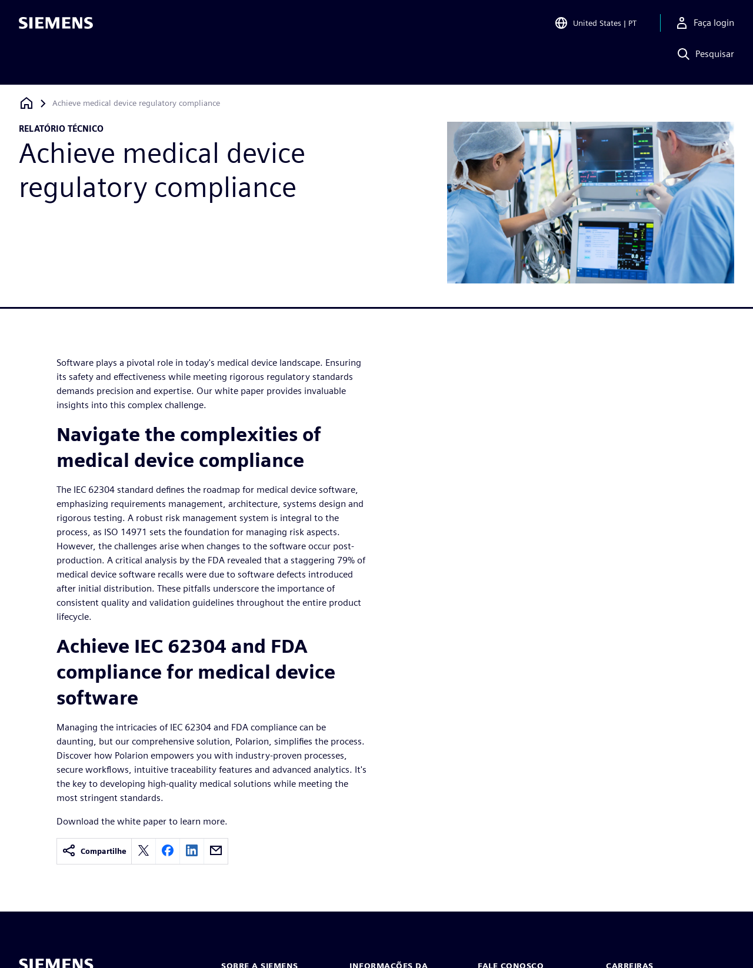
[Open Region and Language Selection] (595, 26)
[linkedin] (192, 851)
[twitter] (143, 851)
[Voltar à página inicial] (26, 103)
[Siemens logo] (56, 26)
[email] (216, 851)
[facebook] (167, 851)
